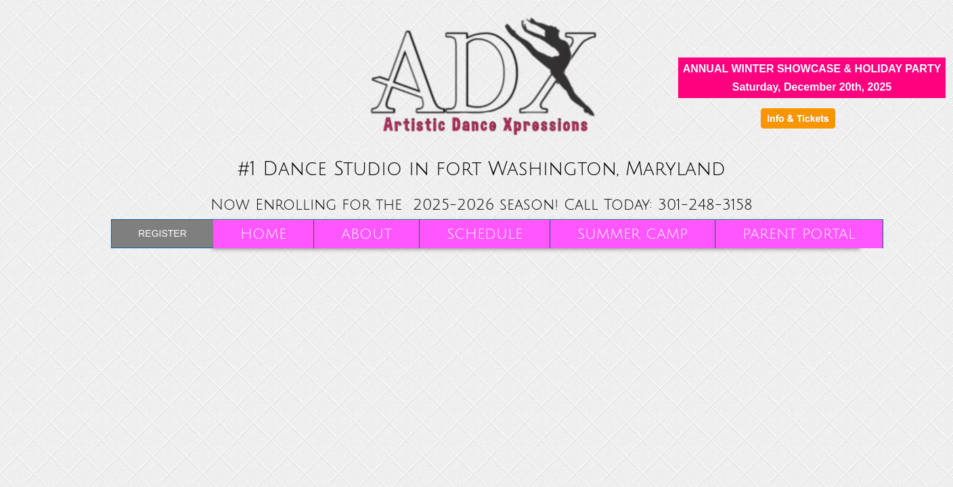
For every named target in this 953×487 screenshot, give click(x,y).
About (366, 234)
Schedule (485, 234)
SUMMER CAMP (632, 234)
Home (263, 234)
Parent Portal (799, 234)
